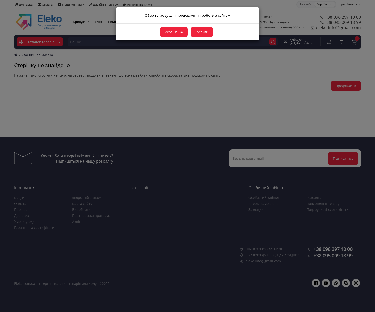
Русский (201, 32)
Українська (174, 32)
